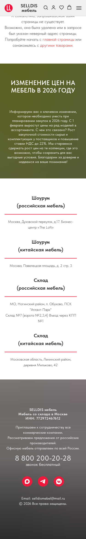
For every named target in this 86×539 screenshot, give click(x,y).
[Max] (27, 481)
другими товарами (56, 45)
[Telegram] (43, 481)
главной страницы (58, 39)
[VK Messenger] (59, 481)
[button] (45, 7)
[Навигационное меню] (78, 8)
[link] (53, 7)
